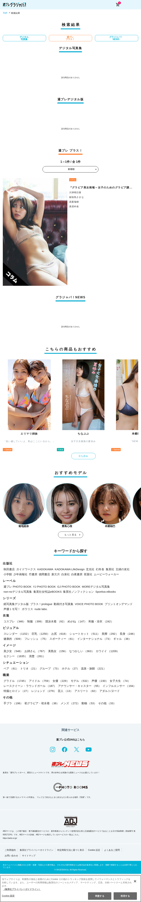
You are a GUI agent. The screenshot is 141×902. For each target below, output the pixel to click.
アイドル (40, 680)
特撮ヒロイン (17, 690)
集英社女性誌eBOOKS (47, 591)
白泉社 (65, 574)
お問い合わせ (11, 855)
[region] (70, 888)
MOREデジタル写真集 (96, 586)
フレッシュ (36, 638)
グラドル (15, 680)
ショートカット (84, 633)
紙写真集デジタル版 (16, 604)
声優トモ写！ (12, 609)
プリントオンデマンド (119, 604)
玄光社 (90, 569)
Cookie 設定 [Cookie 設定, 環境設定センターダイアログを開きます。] (8, 896)
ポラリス (27, 609)
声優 (100, 680)
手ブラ (13, 703)
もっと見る (70, 534)
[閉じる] (135, 881)
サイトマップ (28, 855)
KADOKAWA (45, 569)
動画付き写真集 (63, 604)
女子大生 (120, 680)
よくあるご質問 (112, 850)
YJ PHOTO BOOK (44, 586)
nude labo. (41, 609)
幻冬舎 (100, 569)
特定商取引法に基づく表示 (70, 850)
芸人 (65, 690)
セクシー (15, 656)
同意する (99, 896)
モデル (80, 680)
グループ (50, 668)
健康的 (13, 638)
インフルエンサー (119, 685)
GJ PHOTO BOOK (68, 586)
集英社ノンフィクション (78, 591)
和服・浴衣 (100, 621)
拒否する (125, 896)
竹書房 (33, 574)
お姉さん (35, 651)
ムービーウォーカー (106, 574)
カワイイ (108, 651)
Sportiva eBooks (105, 591)
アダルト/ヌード (109, 690)
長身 (128, 633)
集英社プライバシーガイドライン (36, 850)
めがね (77, 621)
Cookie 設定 (94, 850)
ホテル (71, 668)
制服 (35, 621)
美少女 (13, 651)
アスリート (86, 690)
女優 (61, 680)
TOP (5, 13)
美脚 (110, 633)
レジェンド (43, 690)
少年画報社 (20, 574)
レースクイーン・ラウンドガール (30, 685)
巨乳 (41, 633)
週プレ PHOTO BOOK (18, 586)
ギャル (122, 638)
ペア (11, 668)
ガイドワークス (26, 569)
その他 (107, 703)
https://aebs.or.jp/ (10, 838)
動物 (89, 703)
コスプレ (15, 621)
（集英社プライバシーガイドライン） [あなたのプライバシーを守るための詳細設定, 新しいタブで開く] (22, 889)
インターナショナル (94, 638)
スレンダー (17, 633)
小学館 (8, 574)
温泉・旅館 (93, 668)
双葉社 (88, 574)
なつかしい (81, 651)
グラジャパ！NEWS (116, 38)
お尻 (59, 633)
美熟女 (58, 651)
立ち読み (83, 456)
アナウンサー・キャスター (79, 685)
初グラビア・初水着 (41, 703)
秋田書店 (9, 569)
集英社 (110, 569)
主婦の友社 (123, 569)
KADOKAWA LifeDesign (70, 569)
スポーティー (62, 638)
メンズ (70, 703)
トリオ (29, 668)
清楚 (37, 656)
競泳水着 (55, 621)
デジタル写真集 (24, 38)
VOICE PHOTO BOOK (89, 604)
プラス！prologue (41, 604)
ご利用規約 (10, 850)
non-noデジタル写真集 (18, 591)
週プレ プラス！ (70, 38)
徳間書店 (44, 574)
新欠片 (55, 574)
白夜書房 (76, 574)
